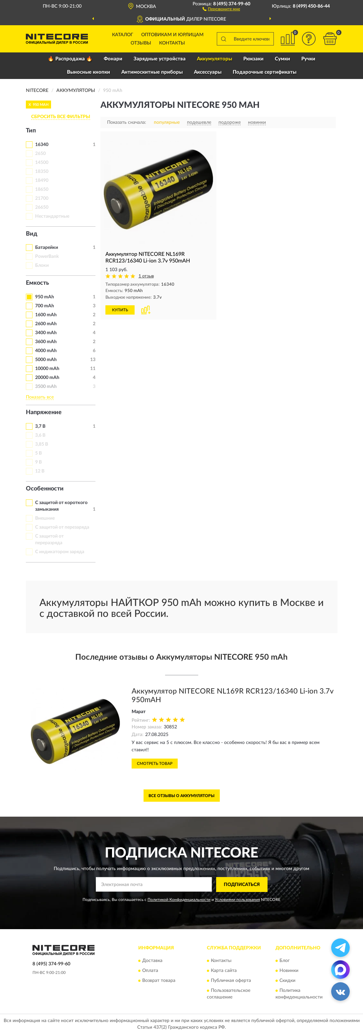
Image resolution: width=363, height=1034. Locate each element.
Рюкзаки (253, 58)
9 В (38, 462)
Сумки (282, 58)
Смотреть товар (154, 764)
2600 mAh (46, 324)
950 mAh (44, 297)
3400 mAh (46, 333)
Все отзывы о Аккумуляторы (181, 796)
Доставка (152, 961)
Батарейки (46, 247)
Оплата (150, 971)
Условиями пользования (237, 900)
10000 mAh (47, 368)
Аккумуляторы (214, 58)
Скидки (287, 981)
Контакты (172, 43)
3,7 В (40, 426)
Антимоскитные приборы (152, 72)
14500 (41, 162)
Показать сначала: (126, 122)
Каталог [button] (122, 35)
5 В (38, 453)
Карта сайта (224, 971)
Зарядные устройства (160, 58)
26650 (41, 207)
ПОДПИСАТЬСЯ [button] (242, 884)
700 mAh (44, 306)
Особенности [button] (45, 489)
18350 (41, 171)
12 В (39, 471)
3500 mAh (46, 386)
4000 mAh (46, 350)
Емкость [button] (37, 283)
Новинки (288, 971)
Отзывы (141, 43)
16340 (41, 144)
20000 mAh (47, 377)
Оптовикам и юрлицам (172, 35)
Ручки (308, 58)
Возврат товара (158, 981)
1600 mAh (46, 315)
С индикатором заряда (59, 552)
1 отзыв (146, 276)
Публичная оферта (231, 981)
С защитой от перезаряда (62, 527)
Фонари (113, 58)
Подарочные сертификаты (264, 72)
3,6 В (40, 435)
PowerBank (47, 256)
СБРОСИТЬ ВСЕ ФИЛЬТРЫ (60, 116)
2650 (40, 153)
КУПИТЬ (120, 310)
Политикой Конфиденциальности (179, 900)
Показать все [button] (40, 397)
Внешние (45, 518)
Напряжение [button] (44, 412)
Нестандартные (52, 216)
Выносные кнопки (88, 72)
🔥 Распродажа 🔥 (70, 58)
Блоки (42, 265)
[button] (221, 9)
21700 (41, 198)
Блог (284, 961)
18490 (41, 180)
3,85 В (41, 444)
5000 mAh (46, 359)
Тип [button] (31, 131)
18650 (41, 189)
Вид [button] (31, 234)
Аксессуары (207, 72)
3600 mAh (46, 341)
